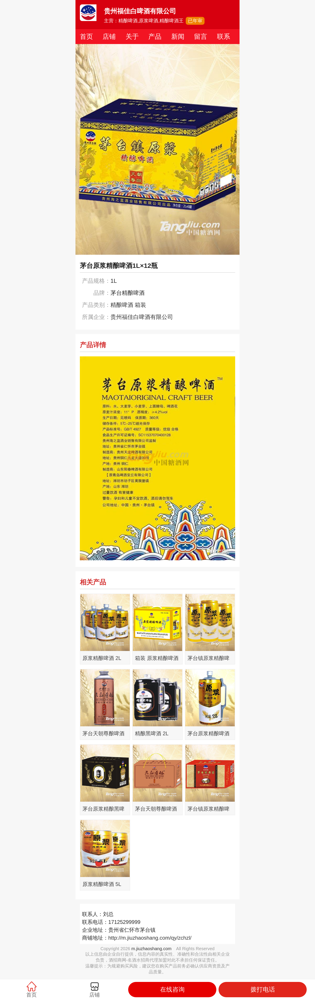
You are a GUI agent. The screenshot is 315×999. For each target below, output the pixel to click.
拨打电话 (262, 989)
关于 (132, 36)
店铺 (109, 36)
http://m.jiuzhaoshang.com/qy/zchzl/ (149, 938)
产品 (154, 36)
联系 (223, 36)
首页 (86, 36)
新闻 (177, 36)
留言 (200, 36)
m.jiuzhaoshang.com (151, 948)
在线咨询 (172, 989)
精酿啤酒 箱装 (128, 305)
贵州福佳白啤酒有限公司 (141, 317)
